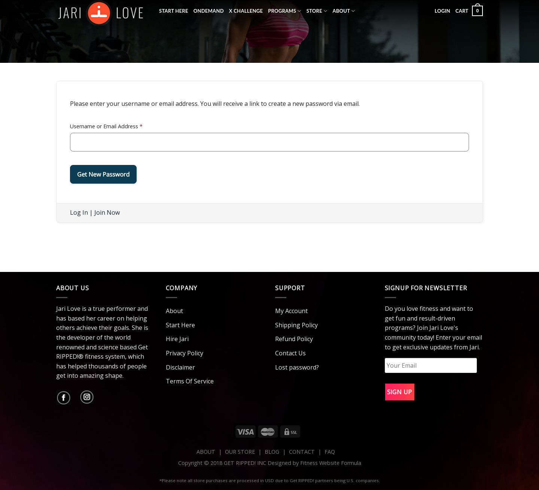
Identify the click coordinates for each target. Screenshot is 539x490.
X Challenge (246, 11)
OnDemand (209, 11)
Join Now (107, 212)
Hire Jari (177, 339)
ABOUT (206, 451)
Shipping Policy (296, 325)
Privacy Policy (184, 353)
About (343, 11)
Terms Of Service (190, 381)
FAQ (330, 451)
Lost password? (297, 367)
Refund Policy (294, 339)
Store (317, 11)
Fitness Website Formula (330, 462)
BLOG (272, 451)
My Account (291, 311)
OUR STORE (240, 451)
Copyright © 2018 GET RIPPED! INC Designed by (239, 462)
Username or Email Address (106, 126)
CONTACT (302, 451)
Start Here (173, 11)
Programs (284, 11)
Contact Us (290, 353)
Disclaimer (180, 367)
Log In (79, 212)
